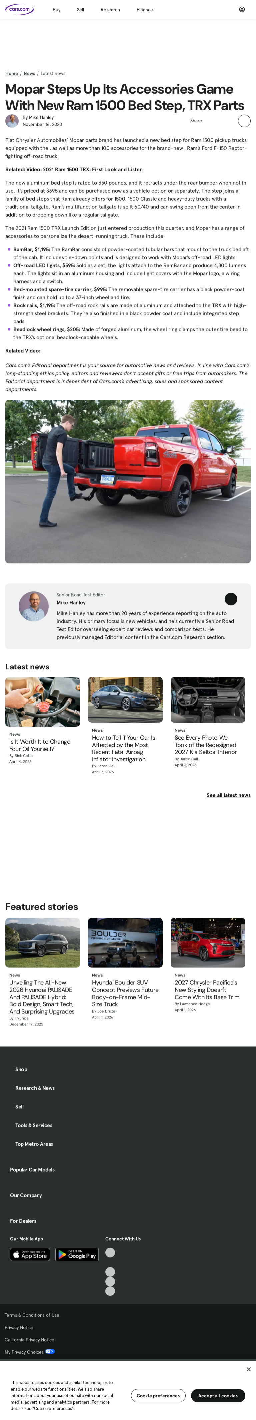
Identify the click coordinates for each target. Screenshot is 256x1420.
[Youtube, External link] (110, 1272)
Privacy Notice (19, 1327)
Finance (145, 10)
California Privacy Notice (29, 1340)
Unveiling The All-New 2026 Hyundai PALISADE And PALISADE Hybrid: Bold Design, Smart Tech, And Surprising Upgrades (42, 997)
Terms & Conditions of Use (32, 1315)
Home (11, 73)
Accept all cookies (218, 1396)
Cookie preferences (158, 1396)
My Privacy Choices (30, 1352)
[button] (210, 120)
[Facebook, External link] (110, 1262)
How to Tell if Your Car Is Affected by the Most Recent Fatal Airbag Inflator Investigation (123, 748)
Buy (56, 10)
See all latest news (229, 795)
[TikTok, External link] (110, 1252)
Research (110, 10)
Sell (80, 10)
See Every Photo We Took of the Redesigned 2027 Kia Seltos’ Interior (206, 745)
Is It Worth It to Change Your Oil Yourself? (39, 745)
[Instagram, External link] (110, 1281)
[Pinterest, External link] (110, 1291)
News (29, 73)
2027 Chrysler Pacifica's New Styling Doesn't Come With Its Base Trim (207, 990)
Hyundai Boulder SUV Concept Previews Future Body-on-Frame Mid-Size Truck (125, 993)
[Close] (248, 1369)
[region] (128, 1389)
